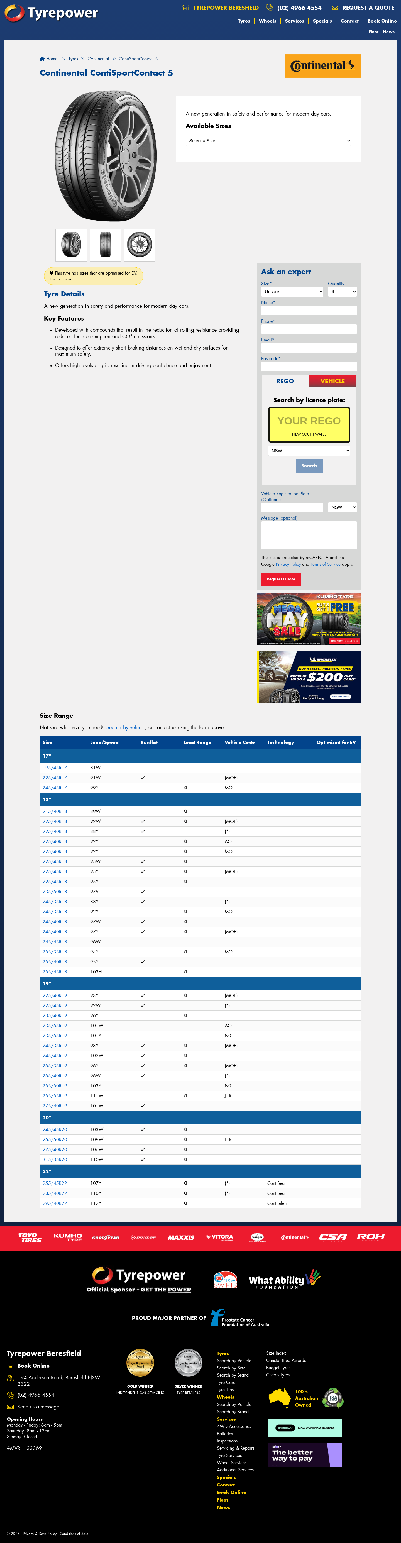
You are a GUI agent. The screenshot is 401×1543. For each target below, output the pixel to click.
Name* (268, 303)
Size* (266, 284)
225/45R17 (55, 778)
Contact (350, 21)
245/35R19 (55, 1046)
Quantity (336, 284)
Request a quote (363, 7)
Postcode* (271, 359)
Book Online (382, 21)
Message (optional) (279, 518)
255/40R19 (55, 1076)
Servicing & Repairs (235, 1448)
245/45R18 (55, 942)
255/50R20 (55, 1139)
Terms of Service (326, 564)
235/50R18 (55, 892)
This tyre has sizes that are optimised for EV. (94, 276)
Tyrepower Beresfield (220, 7)
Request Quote (281, 579)
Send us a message (38, 1407)
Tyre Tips (225, 1390)
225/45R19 (55, 1006)
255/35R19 (55, 1066)
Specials (322, 21)
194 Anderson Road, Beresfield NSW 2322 (59, 1380)
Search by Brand (233, 1375)
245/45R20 (55, 1129)
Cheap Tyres (278, 1375)
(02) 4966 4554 (300, 7)
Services (294, 21)
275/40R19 (55, 1106)
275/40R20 (55, 1150)
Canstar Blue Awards (286, 1360)
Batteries (225, 1434)
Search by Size (231, 1368)
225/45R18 (55, 862)
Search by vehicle (125, 727)
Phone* (268, 321)
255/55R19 (55, 1096)
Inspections (227, 1441)
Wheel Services (231, 1463)
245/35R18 (55, 902)
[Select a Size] (268, 141)
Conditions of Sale (74, 1533)
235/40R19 (55, 1016)
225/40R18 (55, 821)
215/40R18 (55, 811)
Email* (267, 340)
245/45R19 (55, 1056)
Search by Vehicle (234, 1361)
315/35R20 (55, 1160)
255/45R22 (55, 1183)
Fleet (373, 31)
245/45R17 (55, 788)
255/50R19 (55, 1086)
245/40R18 (55, 922)
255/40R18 (55, 962)
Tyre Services (229, 1455)
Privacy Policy (288, 564)
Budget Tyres (278, 1368)
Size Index (276, 1353)
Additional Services (235, 1470)
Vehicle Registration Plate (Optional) (285, 496)
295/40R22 (55, 1203)
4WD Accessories (234, 1426)
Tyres (244, 21)
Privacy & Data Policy (40, 1533)
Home (48, 59)
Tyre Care (226, 1382)
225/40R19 (55, 995)
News (389, 31)
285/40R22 (55, 1193)
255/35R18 (55, 952)
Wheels (267, 21)
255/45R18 (55, 972)
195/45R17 (55, 768)
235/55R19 (55, 1026)
